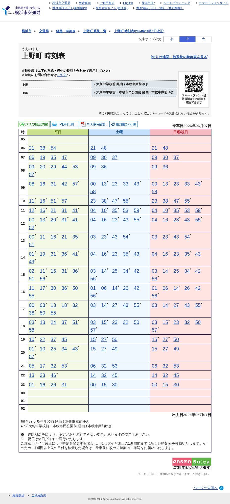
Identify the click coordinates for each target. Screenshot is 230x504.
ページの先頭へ (205, 488)
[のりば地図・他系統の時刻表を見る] (179, 57)
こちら (62, 75)
